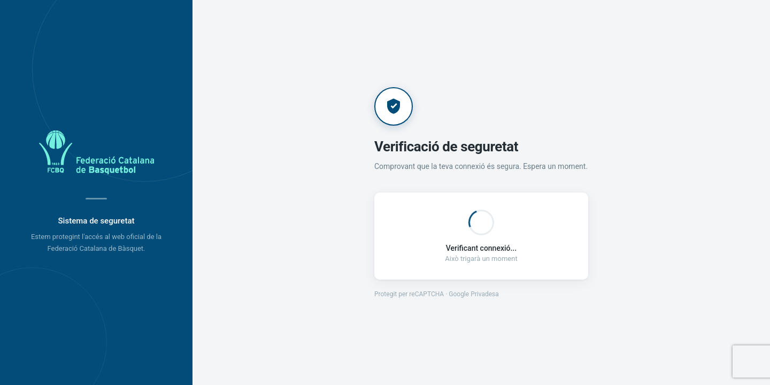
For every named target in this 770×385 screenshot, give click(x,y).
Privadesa (485, 294)
